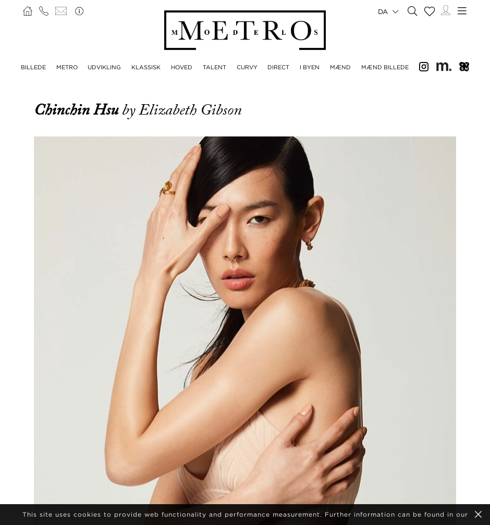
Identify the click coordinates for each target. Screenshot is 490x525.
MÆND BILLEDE (385, 67)
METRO (67, 67)
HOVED (181, 67)
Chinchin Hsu (78, 110)
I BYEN (310, 67)
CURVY (247, 67)
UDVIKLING (104, 67)
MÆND (340, 67)
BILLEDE (33, 67)
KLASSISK (146, 67)
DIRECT (278, 67)
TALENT (214, 67)
